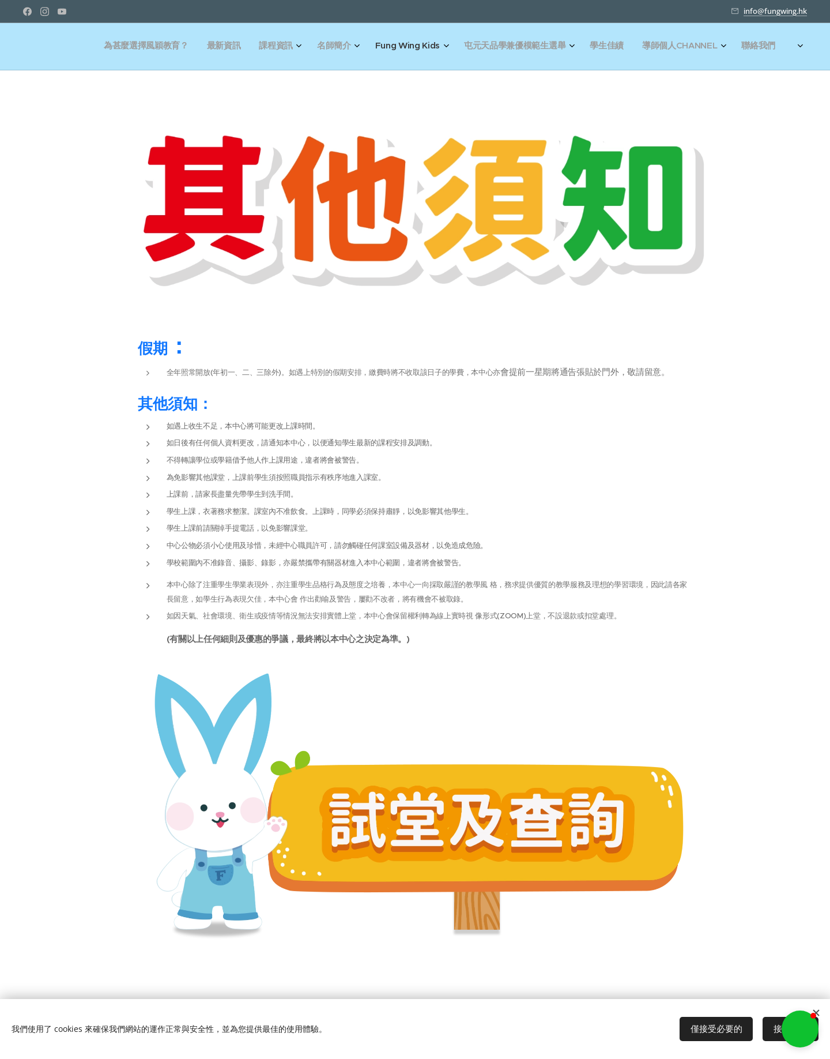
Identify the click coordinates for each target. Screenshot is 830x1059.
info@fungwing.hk (775, 11)
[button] (800, 1029)
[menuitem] (602, 46)
